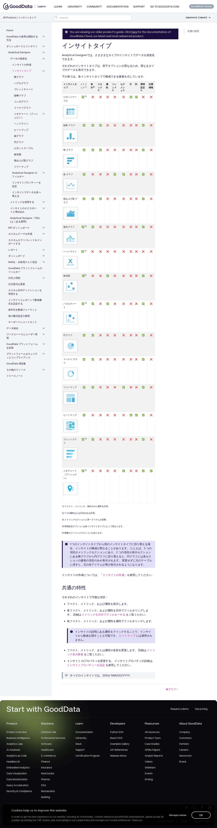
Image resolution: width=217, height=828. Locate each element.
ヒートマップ (21, 129)
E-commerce (48, 755)
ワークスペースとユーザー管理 (21, 336)
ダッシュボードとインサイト (21, 46)
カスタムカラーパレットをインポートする (25, 242)
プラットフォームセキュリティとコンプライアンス (21, 355)
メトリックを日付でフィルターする (103, 614)
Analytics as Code (16, 755)
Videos (149, 761)
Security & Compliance (19, 791)
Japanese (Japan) (198, 17)
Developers (117, 723)
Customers (185, 737)
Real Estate (47, 773)
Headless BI (13, 761)
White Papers (152, 749)
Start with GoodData (43, 709)
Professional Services (53, 737)
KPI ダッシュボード (19, 227)
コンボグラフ (21, 101)
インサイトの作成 (21, 64)
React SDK (116, 737)
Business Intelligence (18, 737)
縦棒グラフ (20, 95)
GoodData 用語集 (16, 363)
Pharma (45, 779)
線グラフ (19, 135)
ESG (43, 785)
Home (9, 30)
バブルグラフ (21, 83)
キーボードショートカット (22, 321)
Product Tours (153, 737)
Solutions (47, 723)
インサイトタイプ (21, 70)
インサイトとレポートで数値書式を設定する (25, 301)
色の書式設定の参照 (19, 315)
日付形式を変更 (16, 284)
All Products (9, 17)
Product (11, 723)
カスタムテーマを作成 (20, 233)
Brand (182, 761)
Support (139, 6)
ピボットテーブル (23, 148)
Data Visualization (16, 773)
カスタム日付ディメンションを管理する (25, 292)
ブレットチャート (23, 89)
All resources (152, 732)
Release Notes (118, 755)
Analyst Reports (154, 755)
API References (119, 749)
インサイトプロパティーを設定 (26, 184)
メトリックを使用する (22, 202)
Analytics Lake (14, 743)
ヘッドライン (21, 123)
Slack (78, 743)
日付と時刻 (14, 277)
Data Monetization (16, 779)
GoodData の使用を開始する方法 (22, 38)
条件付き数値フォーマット (22, 309)
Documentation (117, 6)
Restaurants (48, 791)
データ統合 (12, 328)
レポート (13, 249)
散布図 (17, 154)
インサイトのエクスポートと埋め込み (23, 210)
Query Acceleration (17, 785)
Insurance (46, 767)
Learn (58, 6)
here (134, 32)
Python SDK (116, 732)
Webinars (150, 767)
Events (149, 773)
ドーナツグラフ (22, 107)
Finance (45, 761)
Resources (152, 723)
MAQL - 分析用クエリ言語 (22, 262)
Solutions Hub (48, 732)
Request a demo (179, 708)
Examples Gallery (119, 743)
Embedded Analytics (18, 767)
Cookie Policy (83, 820)
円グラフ (19, 142)
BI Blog (149, 779)
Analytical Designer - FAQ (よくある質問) (25, 219)
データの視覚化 (18, 58)
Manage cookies (177, 815)
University (75, 6)
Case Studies (152, 743)
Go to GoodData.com (164, 6)
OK (201, 815)
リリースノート (14, 375)
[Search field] (92, 18)
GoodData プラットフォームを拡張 (22, 346)
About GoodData (190, 723)
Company (184, 732)
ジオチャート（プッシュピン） (26, 115)
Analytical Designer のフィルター (24, 174)
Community (94, 6)
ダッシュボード (16, 255)
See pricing (201, 708)
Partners (184, 743)
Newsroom (185, 755)
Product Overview (16, 732)
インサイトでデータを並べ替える (26, 194)
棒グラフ (19, 76)
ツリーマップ (21, 166)
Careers (183, 749)
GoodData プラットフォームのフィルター (25, 270)
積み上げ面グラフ (23, 160)
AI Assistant (13, 749)
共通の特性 (193, 31)
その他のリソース (16, 369)
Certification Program (87, 755)
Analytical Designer (19, 52)
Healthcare (47, 749)
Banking (45, 797)
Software (46, 743)
